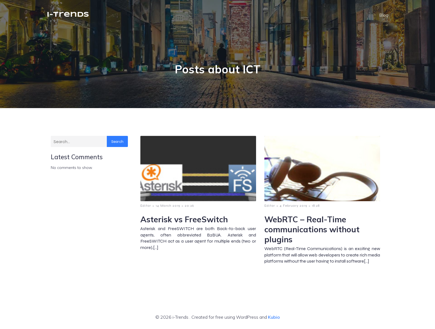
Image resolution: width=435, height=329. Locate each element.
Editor (145, 206)
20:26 (189, 206)
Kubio (274, 317)
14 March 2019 (168, 206)
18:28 (316, 206)
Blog (383, 15)
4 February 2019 (293, 206)
